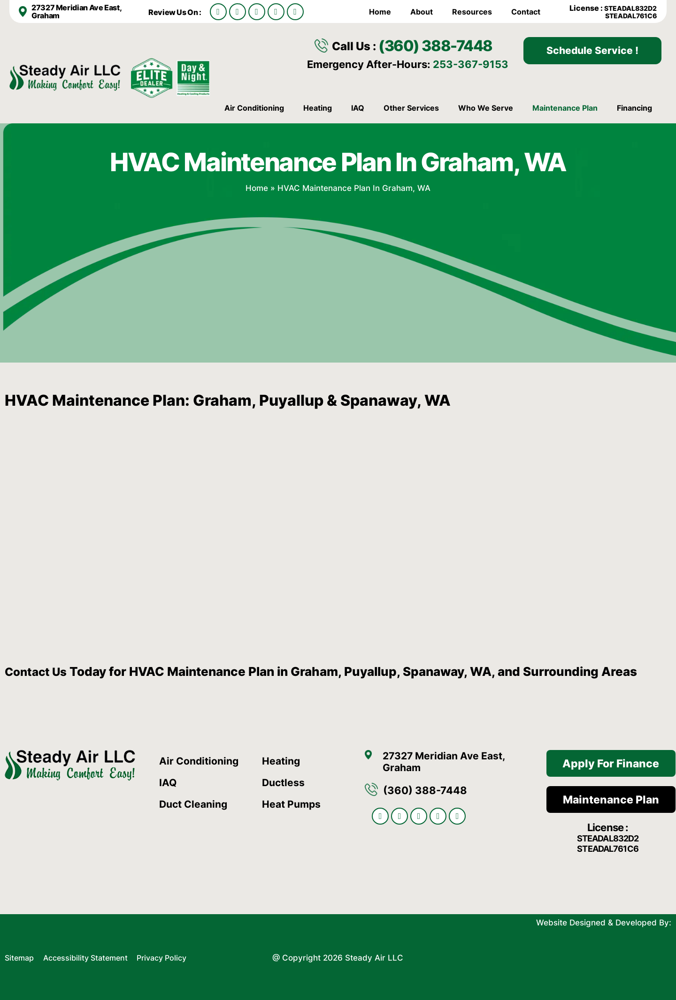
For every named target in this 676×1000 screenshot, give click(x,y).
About (421, 11)
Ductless (284, 781)
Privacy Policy (172, 956)
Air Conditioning (254, 107)
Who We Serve (485, 107)
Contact (525, 11)
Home (380, 11)
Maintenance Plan (565, 107)
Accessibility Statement (92, 956)
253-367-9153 (470, 63)
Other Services (411, 107)
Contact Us (38, 670)
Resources (472, 11)
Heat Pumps (292, 803)
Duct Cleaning (195, 803)
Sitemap (20, 956)
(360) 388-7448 (442, 44)
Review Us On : (175, 12)
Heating (317, 107)
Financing (634, 107)
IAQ (357, 107)
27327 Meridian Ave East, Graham (76, 11)
